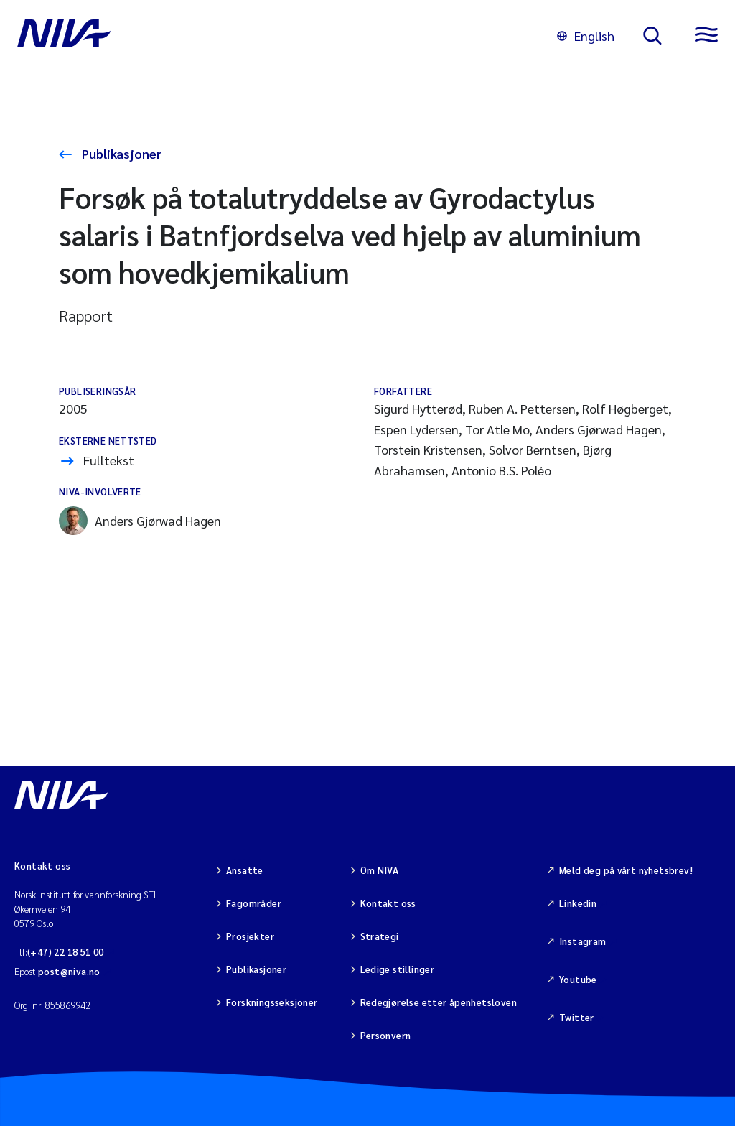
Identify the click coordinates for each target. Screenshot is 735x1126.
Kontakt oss (388, 903)
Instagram (583, 941)
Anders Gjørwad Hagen (140, 520)
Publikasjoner (120, 153)
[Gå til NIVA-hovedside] (272, 35)
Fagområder (253, 903)
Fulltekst (108, 460)
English (585, 35)
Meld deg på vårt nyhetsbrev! (626, 870)
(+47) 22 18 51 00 (65, 952)
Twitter (576, 1017)
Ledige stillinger (397, 969)
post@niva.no (69, 971)
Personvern (385, 1035)
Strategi (379, 936)
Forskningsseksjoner (271, 1002)
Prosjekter (250, 936)
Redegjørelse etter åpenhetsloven (438, 1002)
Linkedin (577, 903)
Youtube (578, 979)
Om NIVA (379, 870)
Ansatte (244, 870)
